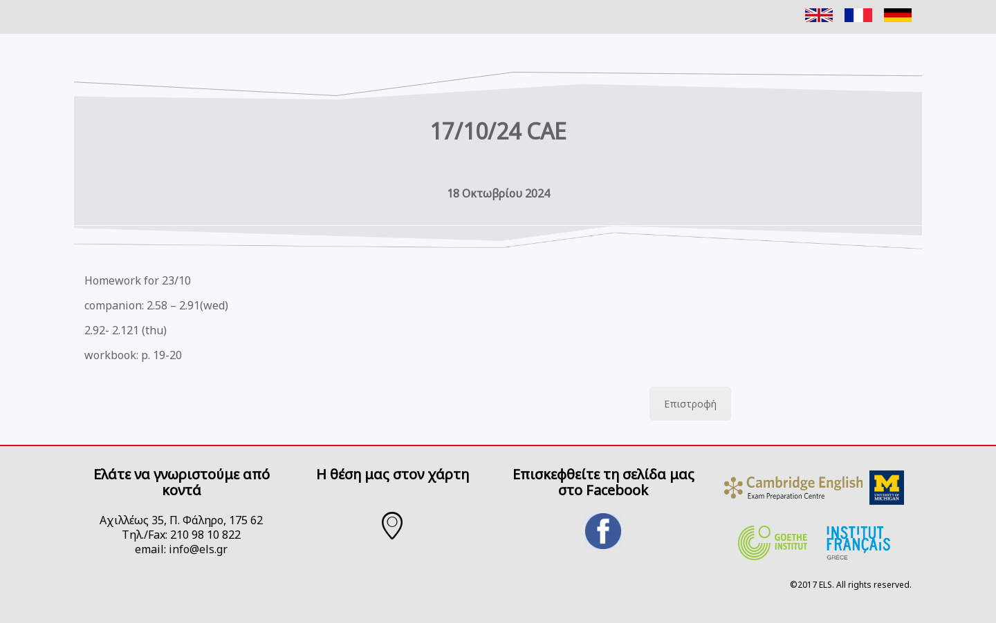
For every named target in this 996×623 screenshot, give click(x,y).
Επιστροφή (690, 403)
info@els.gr (198, 549)
